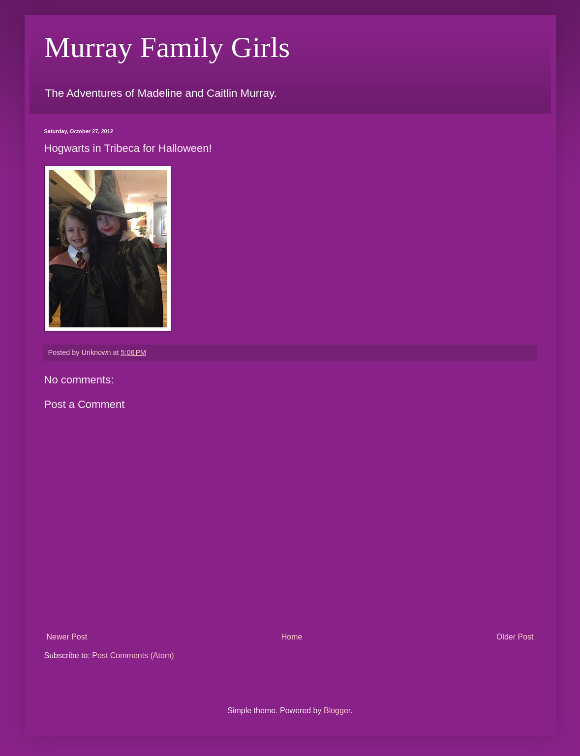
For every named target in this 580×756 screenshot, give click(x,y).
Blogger (337, 710)
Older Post (515, 637)
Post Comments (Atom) (133, 655)
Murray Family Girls (167, 47)
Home (292, 637)
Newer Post (67, 637)
